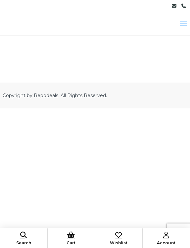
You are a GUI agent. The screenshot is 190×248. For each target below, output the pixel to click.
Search (23, 238)
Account (166, 238)
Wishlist (118, 238)
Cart (71, 238)
